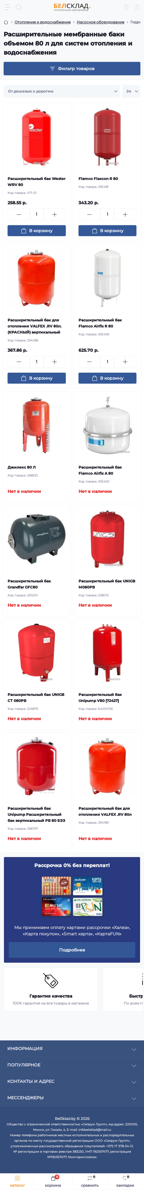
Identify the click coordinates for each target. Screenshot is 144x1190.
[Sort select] (62, 91)
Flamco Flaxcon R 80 (98, 178)
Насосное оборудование (100, 22)
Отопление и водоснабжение (43, 22)
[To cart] (37, 230)
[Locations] (126, 7)
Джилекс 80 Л (22, 467)
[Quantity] (37, 214)
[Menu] (8, 7)
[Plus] (54, 214)
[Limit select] (131, 91)
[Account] (137, 7)
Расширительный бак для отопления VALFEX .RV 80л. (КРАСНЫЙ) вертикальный (35, 326)
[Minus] (19, 214)
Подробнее (72, 950)
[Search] (19, 7)
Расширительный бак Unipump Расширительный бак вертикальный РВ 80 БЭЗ (36, 814)
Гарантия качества (50, 996)
